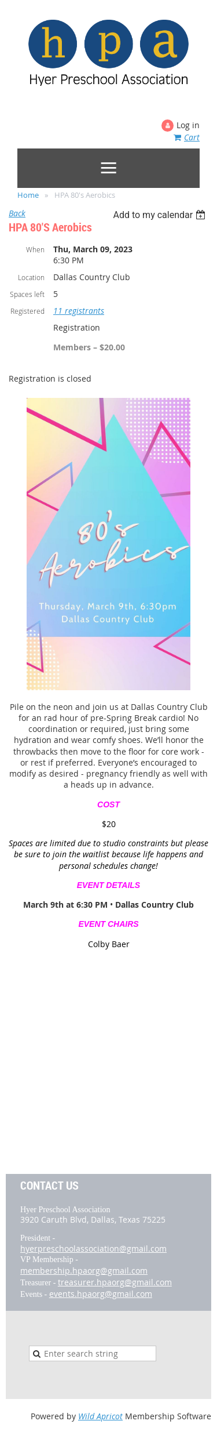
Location (31, 277)
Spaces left (27, 294)
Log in (188, 125)
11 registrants (78, 310)
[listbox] (160, 215)
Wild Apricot (100, 1416)
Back (17, 213)
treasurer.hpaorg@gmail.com (115, 1282)
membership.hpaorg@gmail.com (84, 1270)
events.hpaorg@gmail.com (100, 1293)
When (35, 249)
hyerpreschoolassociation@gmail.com (93, 1248)
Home (28, 195)
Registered (27, 311)
